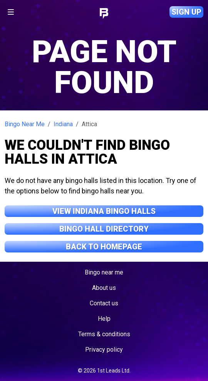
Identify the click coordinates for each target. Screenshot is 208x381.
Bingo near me (104, 272)
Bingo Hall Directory (104, 229)
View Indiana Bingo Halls (104, 211)
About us (104, 287)
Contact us (104, 303)
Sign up (186, 12)
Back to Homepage (104, 246)
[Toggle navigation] (11, 12)
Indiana (63, 124)
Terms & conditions (104, 334)
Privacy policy (104, 349)
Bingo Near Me (25, 124)
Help (104, 318)
